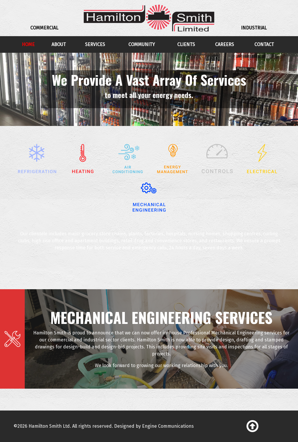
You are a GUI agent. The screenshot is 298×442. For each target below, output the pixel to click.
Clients (186, 44)
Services (95, 44)
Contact (264, 44)
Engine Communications (168, 426)
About (59, 44)
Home (28, 44)
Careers (224, 44)
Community (141, 44)
